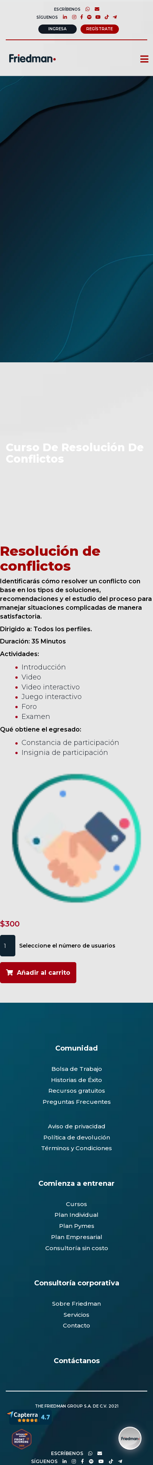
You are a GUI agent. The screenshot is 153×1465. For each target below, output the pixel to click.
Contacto (76, 1325)
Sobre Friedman (76, 1303)
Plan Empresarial (76, 1237)
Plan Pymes (76, 1225)
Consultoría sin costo (76, 1248)
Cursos (76, 1204)
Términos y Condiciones (76, 1148)
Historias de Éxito (76, 1080)
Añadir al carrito (43, 972)
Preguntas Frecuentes (77, 1101)
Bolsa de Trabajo (76, 1068)
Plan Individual (76, 1214)
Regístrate (99, 28)
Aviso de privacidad (76, 1126)
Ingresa (57, 28)
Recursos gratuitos (76, 1090)
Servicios (76, 1314)
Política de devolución (76, 1137)
